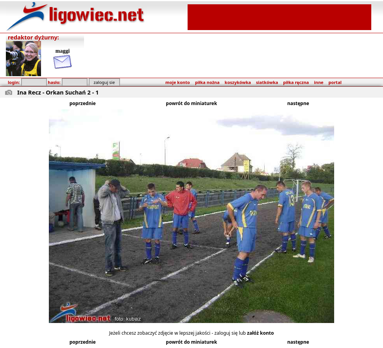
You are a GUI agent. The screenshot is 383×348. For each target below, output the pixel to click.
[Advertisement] (279, 16)
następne (298, 103)
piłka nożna (207, 82)
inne (318, 82)
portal (335, 82)
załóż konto (260, 333)
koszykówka (238, 82)
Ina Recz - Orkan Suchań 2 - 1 (58, 92)
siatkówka (267, 82)
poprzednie (83, 103)
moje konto (177, 82)
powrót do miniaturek (191, 103)
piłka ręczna (296, 82)
